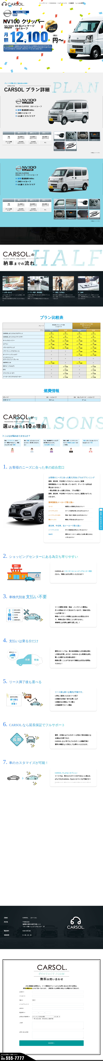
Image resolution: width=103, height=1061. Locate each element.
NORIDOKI (52, 3)
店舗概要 (71, 3)
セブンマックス (62, 3)
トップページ (43, 3)
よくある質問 (79, 3)
